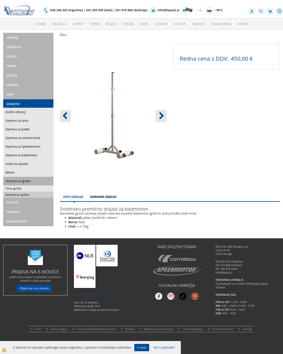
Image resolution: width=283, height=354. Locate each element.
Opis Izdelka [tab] (73, 197)
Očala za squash (16, 164)
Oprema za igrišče (18, 181)
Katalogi (247, 329)
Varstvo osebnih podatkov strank (96, 329)
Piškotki (129, 329)
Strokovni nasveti (222, 329)
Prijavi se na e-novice (34, 288)
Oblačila (59, 24)
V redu (141, 347)
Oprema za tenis (16, 121)
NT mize (180, 24)
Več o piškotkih (164, 347)
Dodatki (161, 24)
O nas (37, 329)
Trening (198, 24)
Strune (128, 24)
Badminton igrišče (17, 195)
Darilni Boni (221, 24)
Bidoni (9, 172)
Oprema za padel (17, 129)
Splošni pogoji (58, 329)
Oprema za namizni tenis (22, 138)
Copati (78, 24)
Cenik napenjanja (192, 329)
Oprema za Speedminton (23, 146)
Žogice (111, 24)
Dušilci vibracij (15, 112)
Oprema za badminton (21, 155)
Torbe (94, 24)
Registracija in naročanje (158, 329)
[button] (161, 116)
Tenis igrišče (13, 188)
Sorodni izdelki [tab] (103, 197)
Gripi (144, 24)
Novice (243, 24)
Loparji (40, 24)
